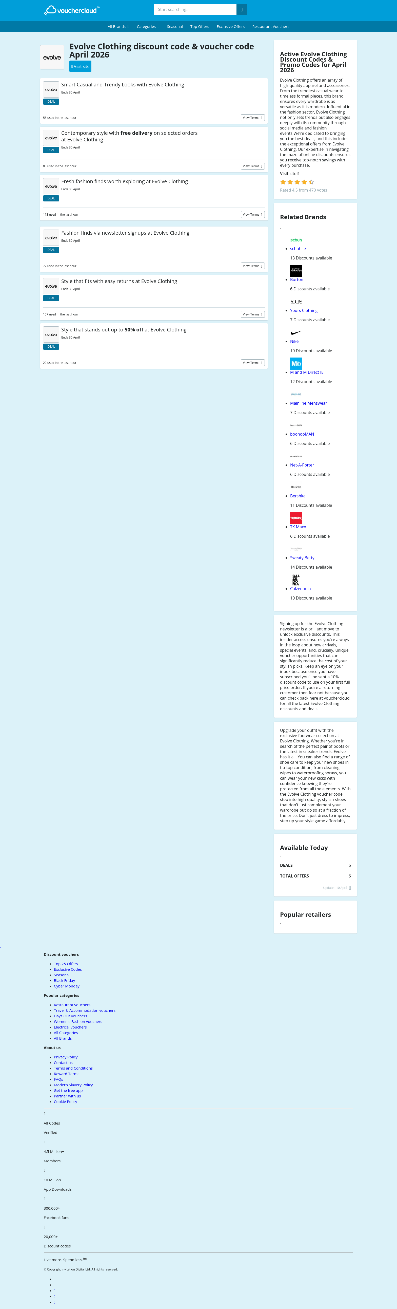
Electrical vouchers (70, 1027)
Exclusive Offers (231, 26)
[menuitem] (118, 26)
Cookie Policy (65, 1101)
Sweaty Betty (302, 557)
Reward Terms (67, 1073)
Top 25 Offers (66, 963)
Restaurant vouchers (270, 26)
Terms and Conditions (73, 1068)
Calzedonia (300, 588)
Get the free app (68, 1090)
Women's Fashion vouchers (78, 1021)
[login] (297, 181)
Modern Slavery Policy (73, 1084)
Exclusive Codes (68, 969)
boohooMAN (302, 434)
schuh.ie (298, 248)
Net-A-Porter (302, 465)
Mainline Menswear (308, 403)
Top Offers (199, 26)
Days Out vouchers (70, 1015)
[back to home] (72, 10)
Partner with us (67, 1095)
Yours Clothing (304, 310)
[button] (118, 26)
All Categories (66, 1032)
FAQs (58, 1079)
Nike (294, 341)
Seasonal (175, 26)
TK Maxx (298, 527)
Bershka (298, 496)
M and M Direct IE (307, 372)
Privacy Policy (66, 1056)
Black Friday (64, 980)
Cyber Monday (67, 985)
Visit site (289, 173)
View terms (251, 118)
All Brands (63, 1038)
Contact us (63, 1062)
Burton (296, 279)
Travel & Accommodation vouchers (84, 1010)
